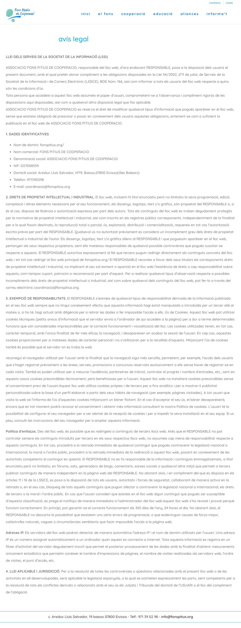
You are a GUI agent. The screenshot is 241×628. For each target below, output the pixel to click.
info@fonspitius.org (177, 616)
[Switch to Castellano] (215, 3)
